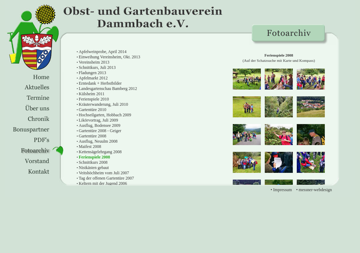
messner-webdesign (315, 189)
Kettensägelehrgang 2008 (100, 151)
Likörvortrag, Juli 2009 (98, 120)
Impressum (282, 189)
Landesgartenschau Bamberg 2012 (108, 88)
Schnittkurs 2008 (93, 162)
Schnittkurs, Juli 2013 (97, 67)
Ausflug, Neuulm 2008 (98, 141)
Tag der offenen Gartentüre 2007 (106, 178)
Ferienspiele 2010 (94, 99)
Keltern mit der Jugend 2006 (103, 183)
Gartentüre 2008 (92, 136)
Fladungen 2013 (92, 72)
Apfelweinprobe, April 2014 (103, 51)
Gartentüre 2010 (92, 109)
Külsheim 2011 (91, 93)
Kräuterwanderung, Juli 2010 (103, 104)
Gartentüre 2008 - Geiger (100, 130)
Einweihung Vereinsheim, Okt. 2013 (109, 56)
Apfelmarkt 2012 (93, 78)
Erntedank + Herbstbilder (100, 83)
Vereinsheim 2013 (94, 62)
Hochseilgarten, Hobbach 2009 (105, 114)
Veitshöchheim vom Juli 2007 (104, 172)
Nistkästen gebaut (94, 167)
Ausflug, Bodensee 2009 (99, 125)
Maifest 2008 (90, 146)
